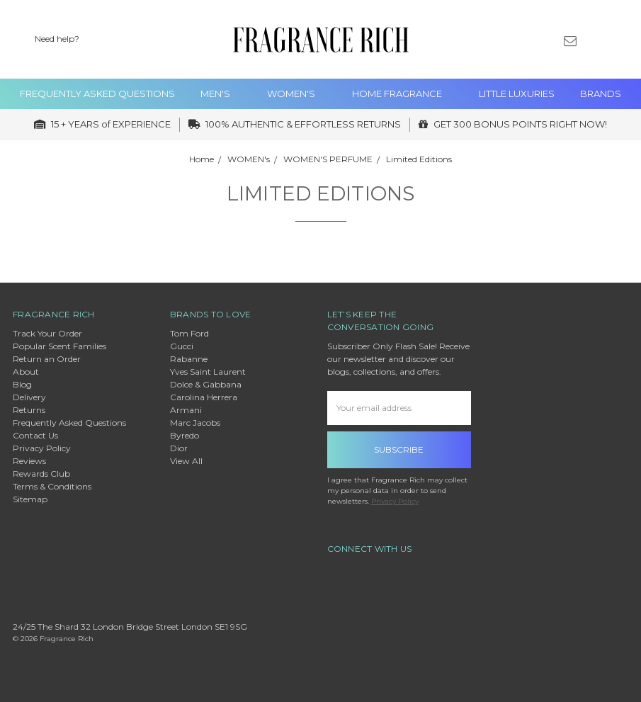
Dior (179, 448)
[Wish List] (521, 40)
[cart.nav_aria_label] (619, 40)
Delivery (29, 397)
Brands (600, 93)
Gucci (181, 346)
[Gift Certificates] (546, 40)
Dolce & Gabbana (206, 384)
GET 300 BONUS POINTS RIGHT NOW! (513, 124)
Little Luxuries (517, 93)
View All (186, 460)
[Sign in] (594, 40)
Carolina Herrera (203, 397)
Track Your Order (47, 333)
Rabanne (189, 358)
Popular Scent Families (59, 346)
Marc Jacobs (195, 422)
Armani (186, 409)
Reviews (29, 460)
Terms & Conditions (52, 486)
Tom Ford (189, 333)
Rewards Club (41, 473)
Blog (22, 384)
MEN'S (221, 93)
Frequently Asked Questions (97, 93)
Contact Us (35, 435)
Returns (29, 409)
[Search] (496, 40)
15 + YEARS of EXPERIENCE (102, 124)
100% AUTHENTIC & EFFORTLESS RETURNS (294, 124)
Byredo (184, 435)
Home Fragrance (402, 93)
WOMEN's (297, 93)
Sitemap (30, 499)
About (26, 371)
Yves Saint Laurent (208, 371)
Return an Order (47, 358)
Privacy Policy (42, 448)
